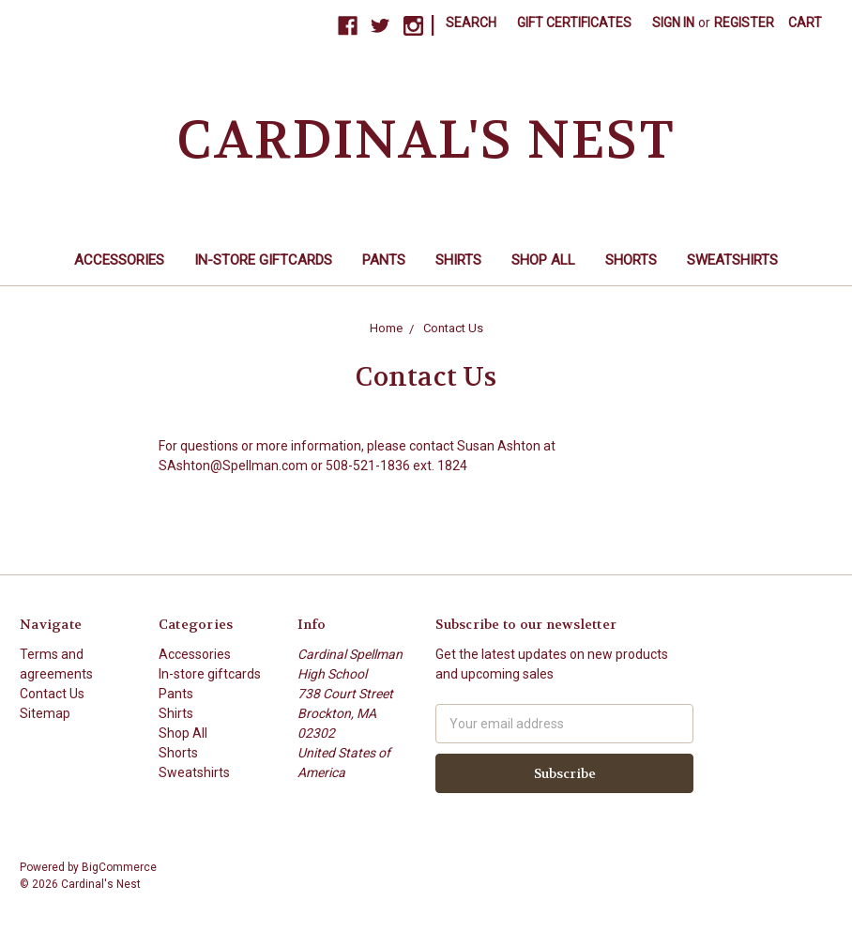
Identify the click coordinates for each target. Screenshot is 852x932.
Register (744, 22)
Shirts (458, 260)
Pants (383, 260)
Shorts (631, 260)
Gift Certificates (574, 22)
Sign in (673, 22)
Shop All (543, 260)
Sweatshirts (732, 260)
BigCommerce (119, 867)
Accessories (119, 260)
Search (471, 22)
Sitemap (45, 713)
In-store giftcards (263, 260)
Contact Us (52, 693)
